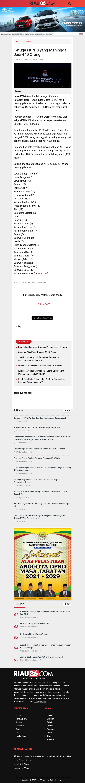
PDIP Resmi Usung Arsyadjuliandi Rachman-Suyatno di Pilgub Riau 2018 (45, 612)
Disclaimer (20, 729)
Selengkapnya (40, 701)
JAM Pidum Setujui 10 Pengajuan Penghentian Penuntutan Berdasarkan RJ (39, 359)
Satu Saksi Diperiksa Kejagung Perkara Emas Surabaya (43, 347)
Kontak (18, 732)
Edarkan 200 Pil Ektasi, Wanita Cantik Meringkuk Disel (41, 657)
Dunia (49, 732)
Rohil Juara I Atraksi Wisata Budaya (34, 634)
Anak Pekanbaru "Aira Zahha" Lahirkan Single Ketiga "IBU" (37, 427)
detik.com (42, 273)
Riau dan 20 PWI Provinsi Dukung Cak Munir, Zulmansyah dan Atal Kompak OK (40, 493)
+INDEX (66, 410)
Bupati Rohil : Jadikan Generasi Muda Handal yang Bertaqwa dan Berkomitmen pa (45, 646)
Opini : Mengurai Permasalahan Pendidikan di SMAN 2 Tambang (39, 448)
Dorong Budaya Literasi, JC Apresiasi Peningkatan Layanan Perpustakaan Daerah (37, 481)
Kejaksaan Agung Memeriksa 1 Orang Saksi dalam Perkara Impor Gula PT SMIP (41, 372)
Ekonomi (50, 719)
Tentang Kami (21, 719)
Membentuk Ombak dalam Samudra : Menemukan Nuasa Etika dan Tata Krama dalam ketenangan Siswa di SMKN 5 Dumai (42, 438)
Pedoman (20, 725)
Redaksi (19, 722)
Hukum (50, 725)
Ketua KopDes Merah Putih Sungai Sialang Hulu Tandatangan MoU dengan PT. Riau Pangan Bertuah (40, 517)
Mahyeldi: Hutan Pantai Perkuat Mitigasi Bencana (40, 365)
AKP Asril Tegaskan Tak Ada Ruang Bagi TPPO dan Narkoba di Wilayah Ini (42, 505)
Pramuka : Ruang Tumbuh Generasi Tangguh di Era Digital (37, 458)
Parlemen (51, 739)
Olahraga (50, 736)
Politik (49, 722)
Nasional (27, 41)
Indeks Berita (21, 736)
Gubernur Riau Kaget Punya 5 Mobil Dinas (37, 352)
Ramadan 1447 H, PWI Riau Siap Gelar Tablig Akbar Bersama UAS (40, 418)
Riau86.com (43, 304)
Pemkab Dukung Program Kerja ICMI (34, 623)
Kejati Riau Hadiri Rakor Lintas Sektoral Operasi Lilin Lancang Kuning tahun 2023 (41, 381)
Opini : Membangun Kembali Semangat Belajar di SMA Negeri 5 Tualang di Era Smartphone (42, 469)
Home (18, 41)
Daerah (50, 715)
